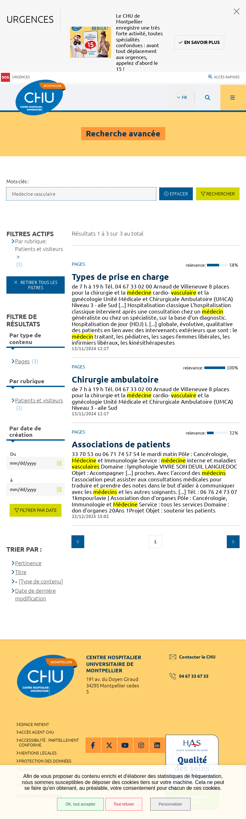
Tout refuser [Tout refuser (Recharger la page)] (124, 804)
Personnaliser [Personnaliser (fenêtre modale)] (170, 804)
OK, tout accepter (80, 804)
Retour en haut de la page (230, 639)
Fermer (237, 11)
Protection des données (45, 761)
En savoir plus (202, 42)
